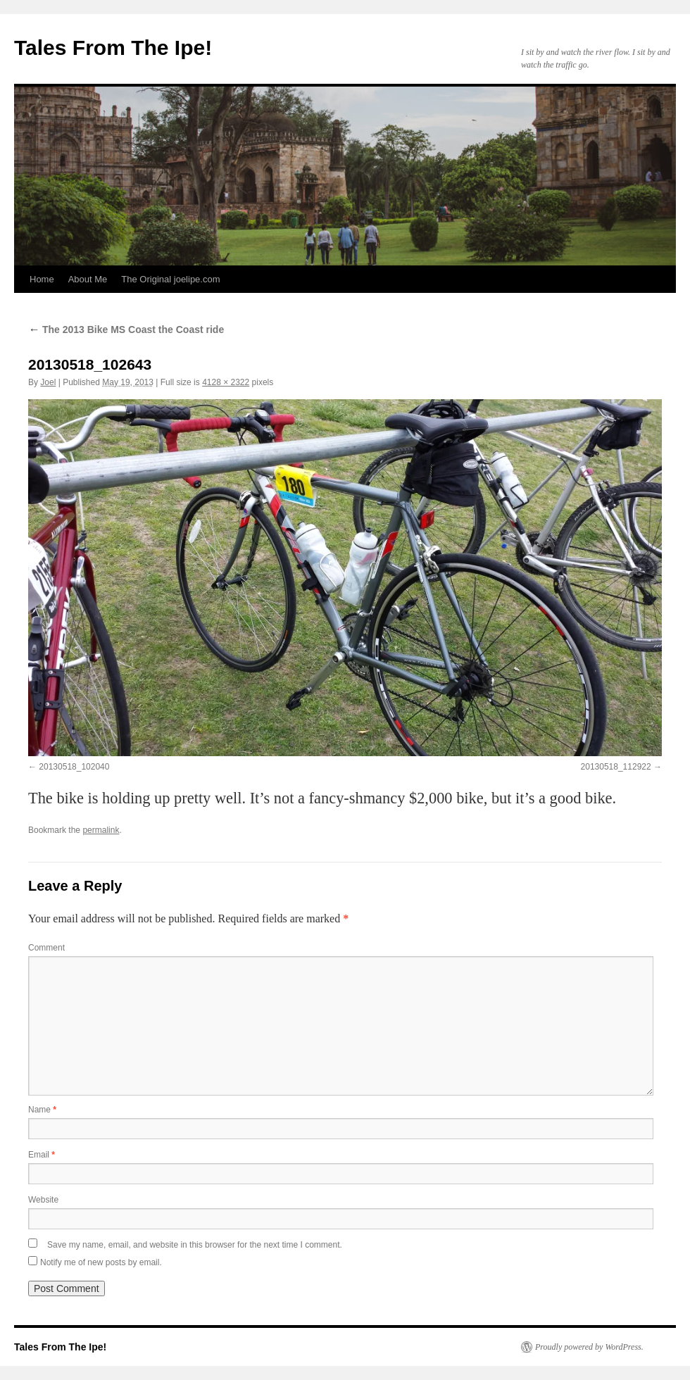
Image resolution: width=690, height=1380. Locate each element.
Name (42, 1110)
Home (42, 279)
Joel (48, 382)
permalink (100, 830)
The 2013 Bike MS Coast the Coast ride (126, 329)
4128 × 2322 (225, 382)
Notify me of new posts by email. (101, 1262)
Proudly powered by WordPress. (589, 1347)
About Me (88, 279)
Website (43, 1200)
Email (41, 1155)
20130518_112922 (616, 767)
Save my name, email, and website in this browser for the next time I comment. (194, 1245)
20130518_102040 (74, 767)
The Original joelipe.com (170, 279)
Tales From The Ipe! (113, 47)
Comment (46, 948)
